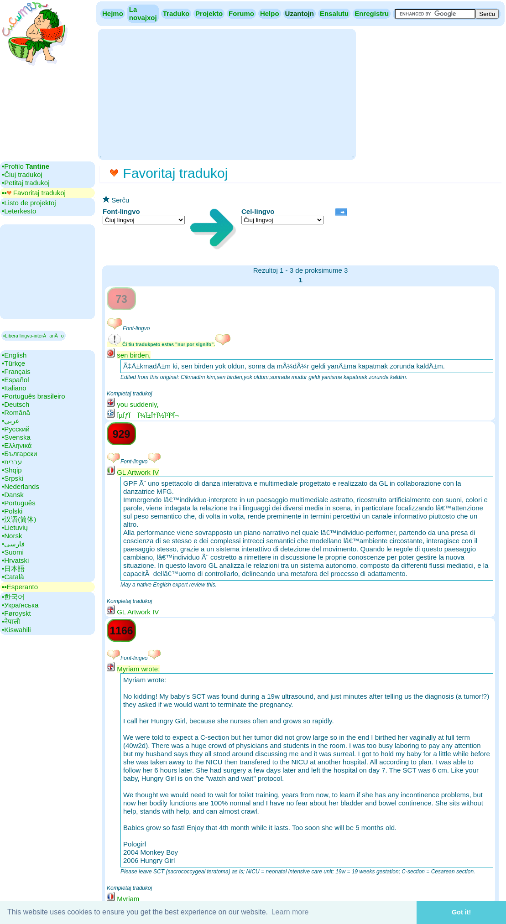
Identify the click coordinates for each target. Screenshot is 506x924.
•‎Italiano (14, 388)
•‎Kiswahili (16, 629)
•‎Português (19, 503)
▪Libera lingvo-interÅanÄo (33, 335)
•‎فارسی (13, 544)
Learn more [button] (290, 912)
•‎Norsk (12, 536)
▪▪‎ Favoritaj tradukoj (34, 193)
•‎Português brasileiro (33, 396)
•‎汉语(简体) (19, 519)
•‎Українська (20, 605)
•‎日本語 (13, 568)
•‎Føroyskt (16, 613)
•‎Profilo (25, 166)
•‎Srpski (12, 478)
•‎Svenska (16, 437)
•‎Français (16, 371)
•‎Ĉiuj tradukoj (22, 174)
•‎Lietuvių (15, 527)
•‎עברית (12, 462)
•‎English (14, 355)
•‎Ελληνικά (16, 445)
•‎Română (16, 412)
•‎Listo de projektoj (29, 203)
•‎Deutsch (15, 404)
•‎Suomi (13, 552)
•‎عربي (11, 421)
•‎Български (19, 453)
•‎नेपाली (11, 621)
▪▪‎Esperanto (20, 587)
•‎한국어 (13, 597)
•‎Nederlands (20, 486)
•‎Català (13, 577)
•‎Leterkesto (19, 211)
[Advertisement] (227, 93)
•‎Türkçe (13, 363)
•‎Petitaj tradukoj (25, 183)
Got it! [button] (461, 912)
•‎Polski (12, 511)
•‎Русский (16, 429)
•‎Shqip (12, 470)
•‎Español (15, 380)
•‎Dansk (13, 494)
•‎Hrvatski (15, 560)
